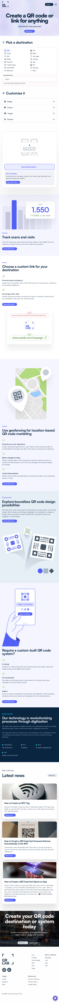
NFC (46, 966)
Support (5, 982)
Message (48, 958)
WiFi (33, 963)
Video (33, 968)
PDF (33, 966)
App (46, 963)
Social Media (36, 960)
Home (4, 979)
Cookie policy (32, 984)
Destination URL (8, 75)
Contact (34, 958)
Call (46, 960)
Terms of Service (33, 979)
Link (33, 955)
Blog (3, 984)
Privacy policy (32, 982)
